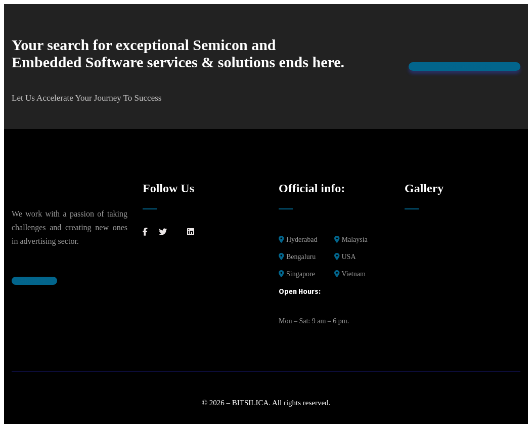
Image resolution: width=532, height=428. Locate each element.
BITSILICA (250, 403)
